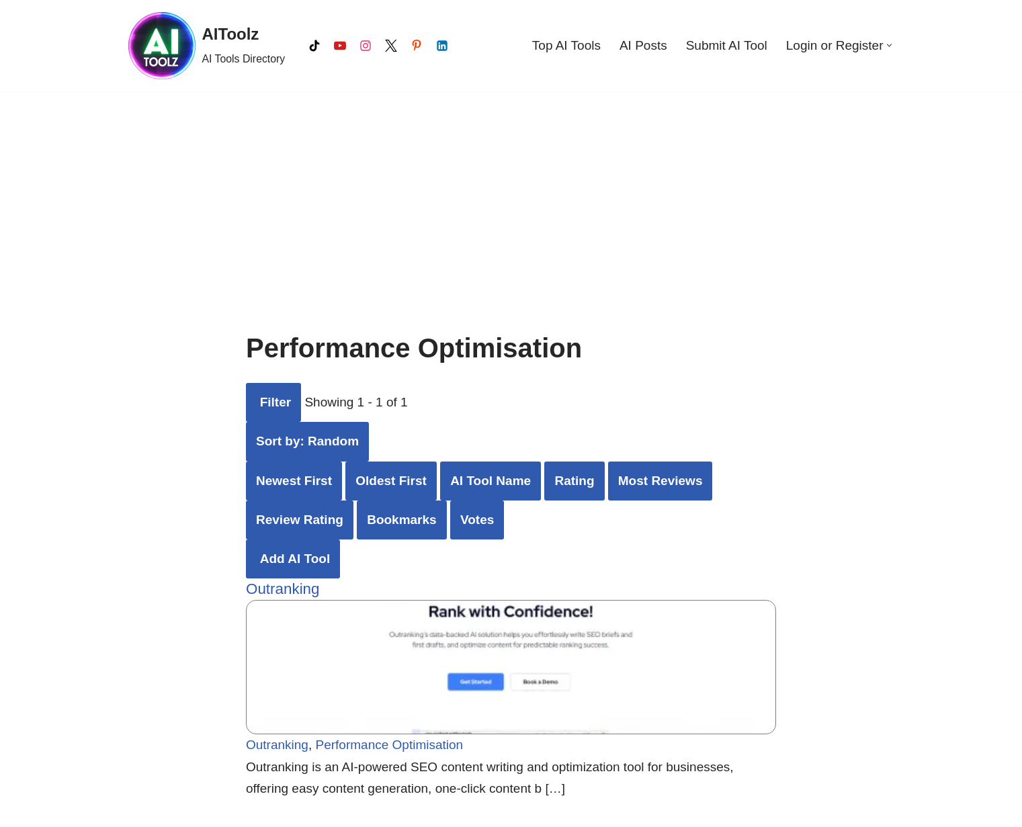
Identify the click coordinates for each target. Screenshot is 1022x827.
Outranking (283, 588)
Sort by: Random (307, 441)
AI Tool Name (490, 481)
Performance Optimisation (390, 745)
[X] (391, 45)
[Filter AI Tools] (273, 402)
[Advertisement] (511, 192)
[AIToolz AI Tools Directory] (207, 45)
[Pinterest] (416, 45)
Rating (574, 481)
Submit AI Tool (726, 45)
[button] (889, 45)
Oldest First (391, 481)
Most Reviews (660, 481)
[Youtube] (340, 45)
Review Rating (299, 520)
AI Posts (643, 45)
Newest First (294, 481)
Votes (477, 520)
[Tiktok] (314, 45)
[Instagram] (365, 45)
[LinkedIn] (442, 45)
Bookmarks (402, 520)
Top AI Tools (566, 45)
